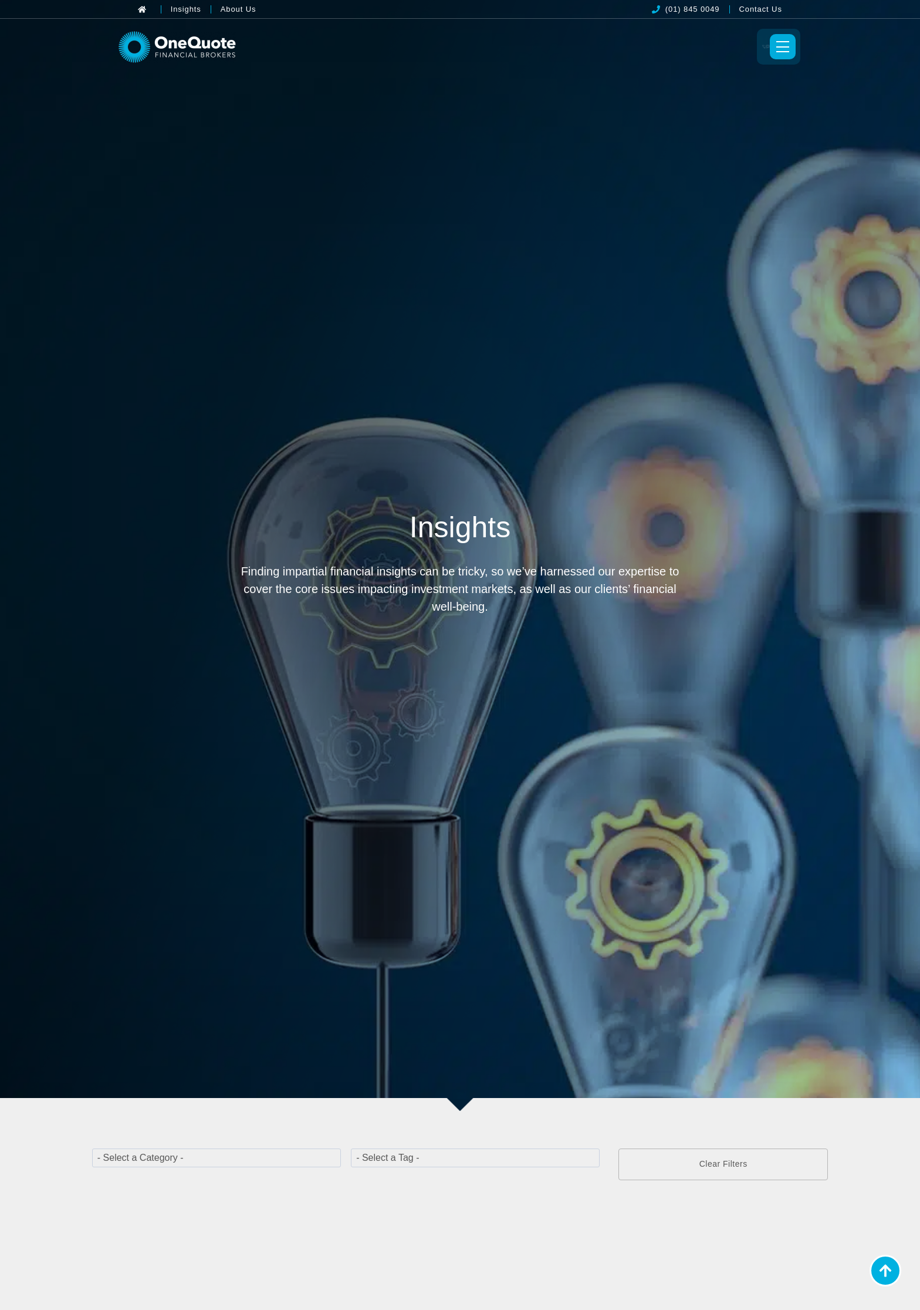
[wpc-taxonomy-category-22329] (216, 1160)
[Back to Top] (885, 1271)
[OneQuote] (195, 48)
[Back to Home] (144, 9)
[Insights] (186, 9)
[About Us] (238, 9)
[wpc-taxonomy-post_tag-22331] (475, 1160)
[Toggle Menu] (763, 48)
